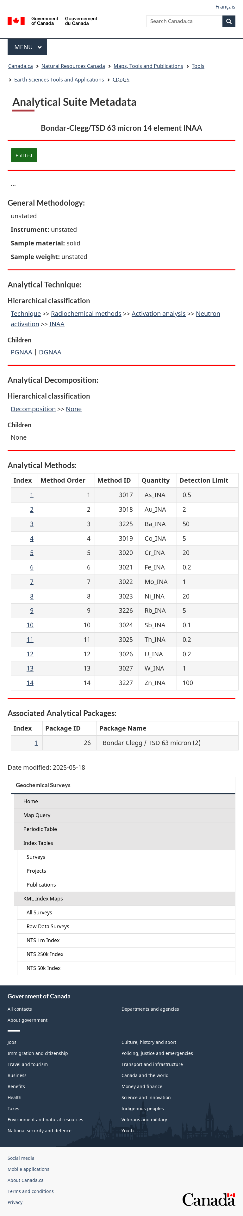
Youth (128, 1131)
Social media (21, 1158)
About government (27, 1020)
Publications (41, 884)
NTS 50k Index (43, 968)
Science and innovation (146, 1097)
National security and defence (40, 1131)
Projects (36, 870)
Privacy (15, 1202)
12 (30, 654)
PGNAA (21, 352)
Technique (26, 313)
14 (30, 682)
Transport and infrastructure (152, 1064)
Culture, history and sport (149, 1042)
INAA (57, 324)
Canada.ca (20, 66)
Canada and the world (145, 1075)
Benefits (16, 1086)
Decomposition (33, 409)
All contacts (20, 1009)
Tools (198, 66)
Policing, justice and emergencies (157, 1053)
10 (30, 625)
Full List (24, 155)
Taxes (13, 1108)
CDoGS (121, 79)
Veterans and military (144, 1120)
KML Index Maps (43, 898)
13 (30, 668)
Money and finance (142, 1086)
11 (30, 639)
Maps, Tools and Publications (148, 66)
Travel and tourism (28, 1064)
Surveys (36, 856)
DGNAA (50, 352)
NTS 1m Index (43, 940)
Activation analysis (159, 313)
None (74, 409)
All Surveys (39, 912)
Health (15, 1097)
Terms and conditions (31, 1191)
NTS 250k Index (45, 954)
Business (17, 1075)
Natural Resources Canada (73, 66)
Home (30, 801)
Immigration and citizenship (38, 1053)
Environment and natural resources (45, 1120)
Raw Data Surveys (48, 926)
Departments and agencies (150, 1009)
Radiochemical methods (86, 313)
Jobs (12, 1042)
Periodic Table (40, 829)
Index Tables (38, 843)
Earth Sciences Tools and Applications (59, 79)
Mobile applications (28, 1169)
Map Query (36, 815)
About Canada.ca (26, 1180)
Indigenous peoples (143, 1108)
